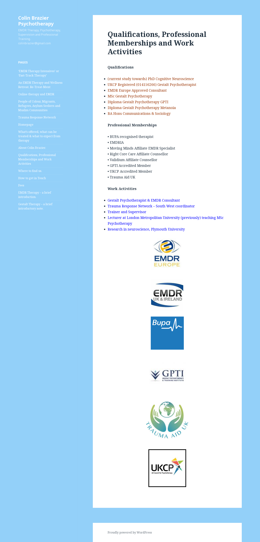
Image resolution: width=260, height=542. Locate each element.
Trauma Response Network (37, 117)
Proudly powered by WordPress (130, 532)
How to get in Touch (32, 178)
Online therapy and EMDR (36, 94)
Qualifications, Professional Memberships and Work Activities (37, 159)
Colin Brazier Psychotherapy (36, 20)
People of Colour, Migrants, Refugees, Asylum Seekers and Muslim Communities (39, 105)
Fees (21, 185)
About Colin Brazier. (32, 148)
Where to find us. (30, 171)
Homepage (25, 125)
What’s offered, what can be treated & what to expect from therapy (39, 136)
